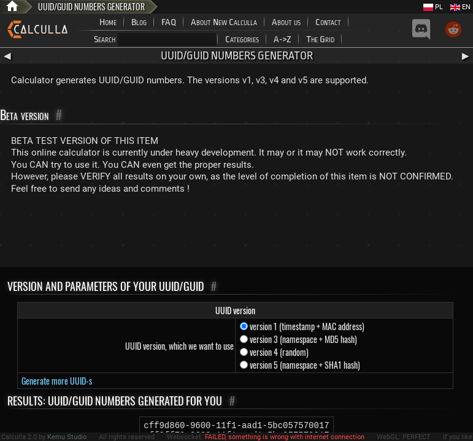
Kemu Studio (67, 437)
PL (433, 7)
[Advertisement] (236, 233)
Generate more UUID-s (56, 380)
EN (460, 7)
